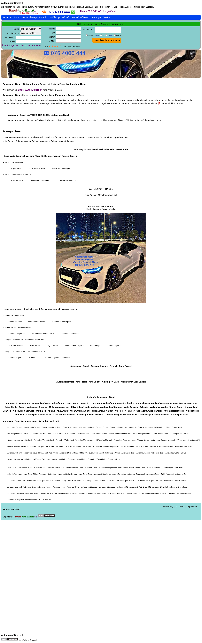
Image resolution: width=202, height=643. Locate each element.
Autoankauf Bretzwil (12, 3)
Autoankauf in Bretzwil (47, 7)
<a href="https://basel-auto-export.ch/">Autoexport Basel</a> (101, 321)
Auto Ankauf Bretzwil (27, 640)
